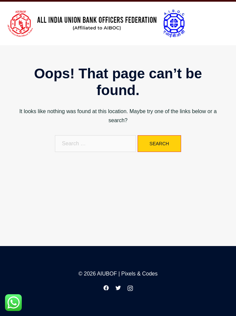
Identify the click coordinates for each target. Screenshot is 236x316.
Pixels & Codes (139, 273)
